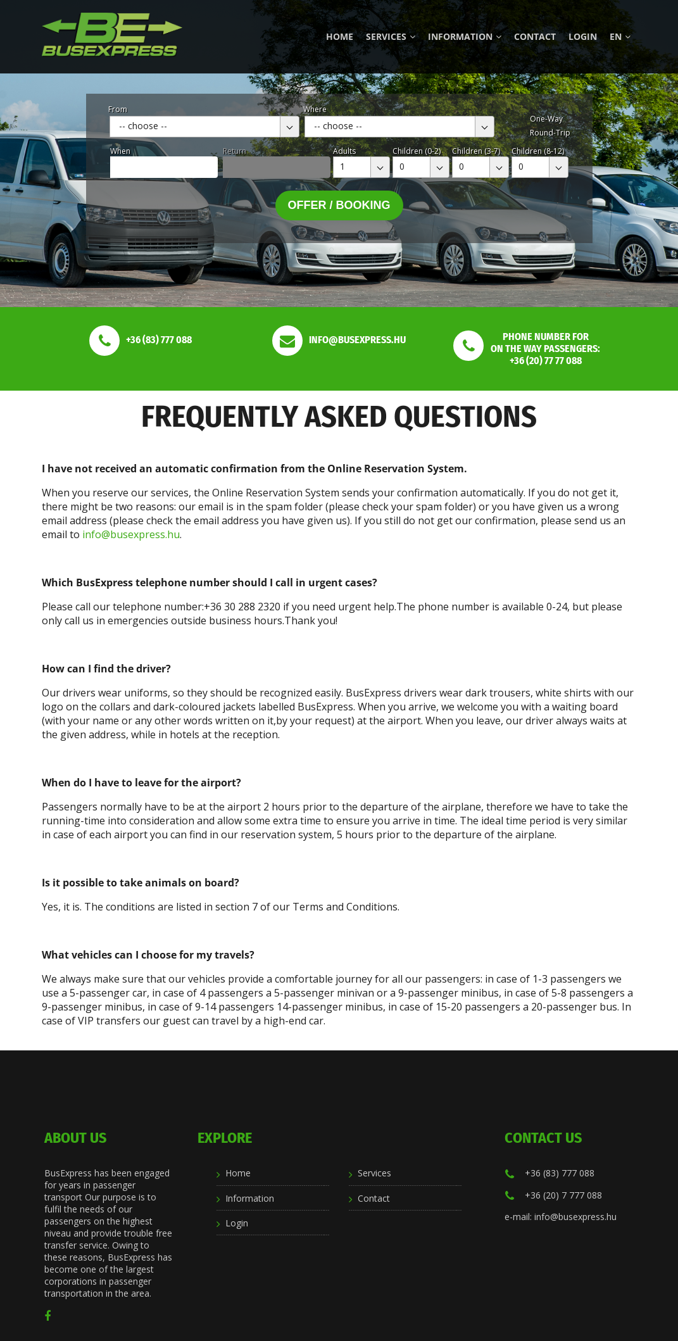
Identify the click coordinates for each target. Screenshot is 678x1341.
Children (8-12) (538, 151)
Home (339, 36)
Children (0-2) (416, 151)
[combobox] (204, 127)
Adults (344, 151)
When (120, 151)
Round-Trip (550, 132)
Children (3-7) (476, 151)
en (620, 36)
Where (315, 109)
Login (582, 36)
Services (390, 36)
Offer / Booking (339, 205)
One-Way (546, 118)
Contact (535, 36)
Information (464, 36)
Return (234, 151)
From (117, 109)
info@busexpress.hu (131, 534)
